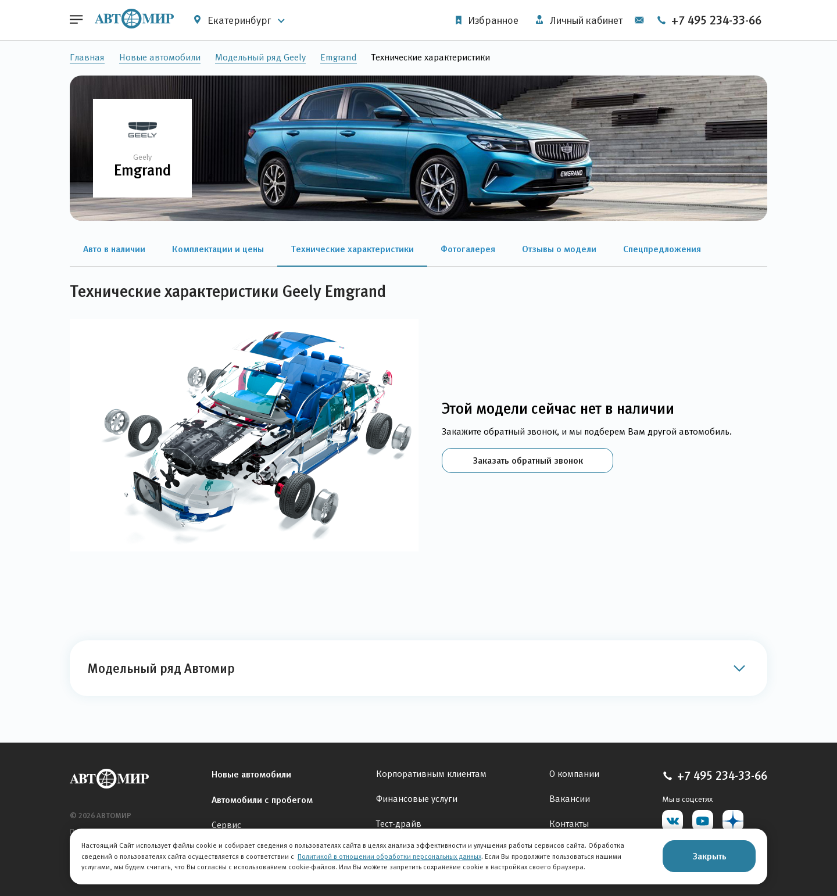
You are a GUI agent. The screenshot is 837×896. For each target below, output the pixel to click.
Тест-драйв (398, 824)
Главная (87, 57)
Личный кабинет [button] (579, 20)
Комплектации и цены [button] (218, 248)
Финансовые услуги (416, 799)
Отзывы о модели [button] (559, 248)
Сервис (226, 825)
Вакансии (569, 799)
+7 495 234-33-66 (708, 20)
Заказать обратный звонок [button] (528, 460)
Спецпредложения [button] (662, 248)
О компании (574, 774)
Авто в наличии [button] (114, 248)
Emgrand (338, 57)
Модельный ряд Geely (260, 57)
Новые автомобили (160, 57)
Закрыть (709, 856)
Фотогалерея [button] (468, 248)
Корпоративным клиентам (431, 774)
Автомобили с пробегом (262, 799)
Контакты (569, 824)
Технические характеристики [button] (352, 248)
